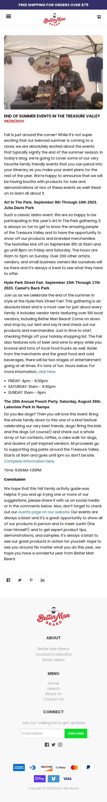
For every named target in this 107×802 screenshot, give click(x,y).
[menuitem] (53, 683)
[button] (8, 17)
